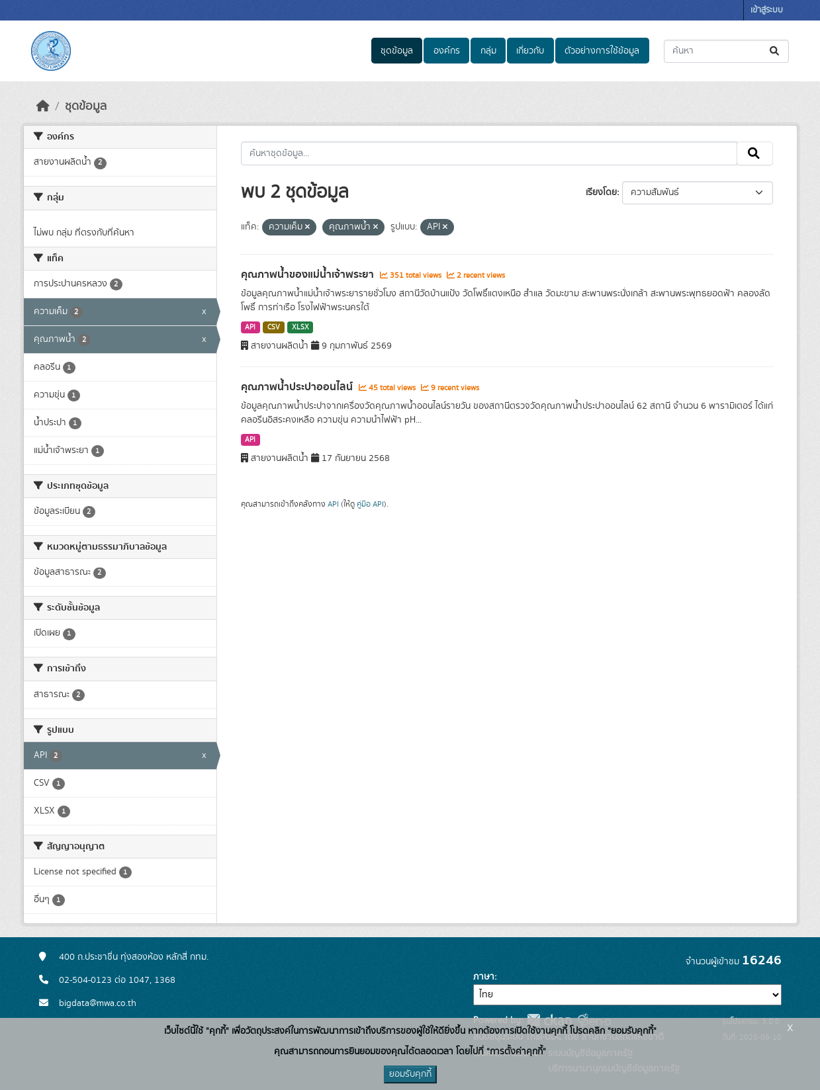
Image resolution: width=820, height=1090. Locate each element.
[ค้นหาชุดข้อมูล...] (726, 51)
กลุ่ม (488, 51)
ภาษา (483, 977)
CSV (273, 327)
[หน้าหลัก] (43, 106)
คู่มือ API (370, 504)
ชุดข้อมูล (397, 51)
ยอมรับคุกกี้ (410, 1074)
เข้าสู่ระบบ (767, 10)
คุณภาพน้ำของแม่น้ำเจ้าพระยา (309, 274)
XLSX (300, 327)
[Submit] (775, 51)
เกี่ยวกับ (530, 51)
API (250, 327)
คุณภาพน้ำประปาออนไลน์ (298, 387)
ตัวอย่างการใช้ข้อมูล (602, 51)
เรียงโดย (601, 192)
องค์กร (446, 51)
